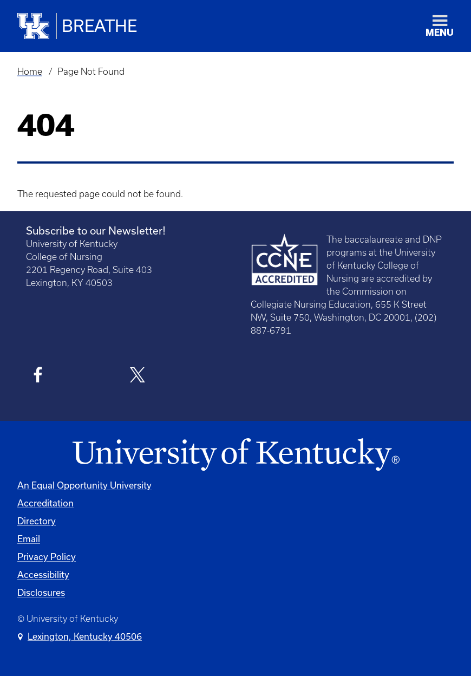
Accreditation (45, 503)
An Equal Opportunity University (84, 485)
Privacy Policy (46, 556)
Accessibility (43, 574)
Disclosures (41, 592)
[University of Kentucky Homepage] (235, 455)
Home (29, 71)
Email (28, 539)
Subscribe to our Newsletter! (96, 230)
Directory (36, 521)
